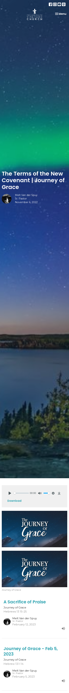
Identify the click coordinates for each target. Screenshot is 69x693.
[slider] (21, 493)
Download (14, 501)
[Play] (10, 493)
